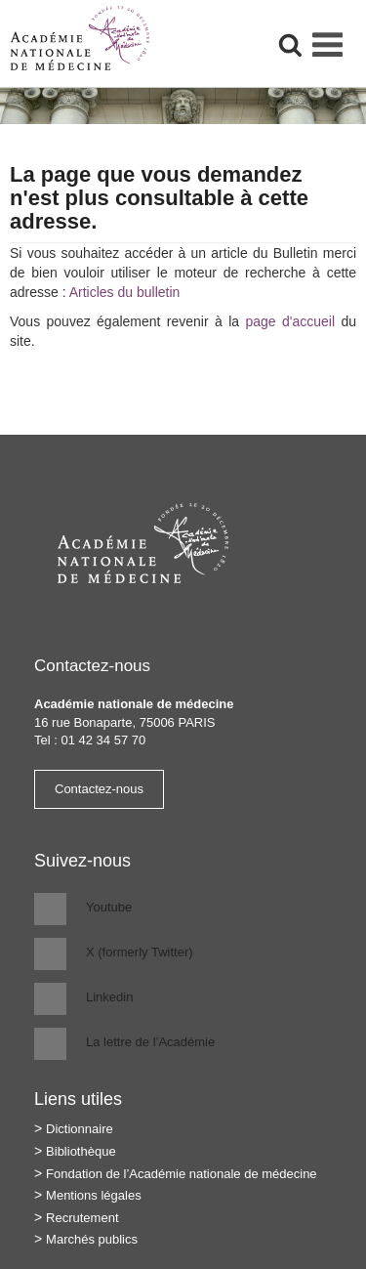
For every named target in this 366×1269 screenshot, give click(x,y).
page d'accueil (290, 321)
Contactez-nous (99, 789)
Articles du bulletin (125, 292)
